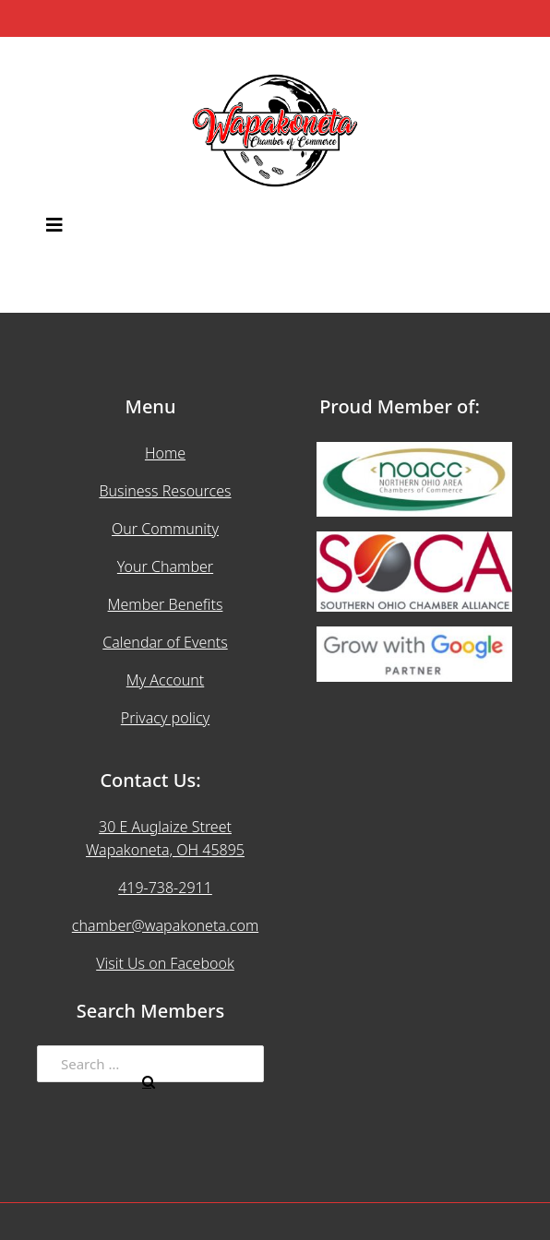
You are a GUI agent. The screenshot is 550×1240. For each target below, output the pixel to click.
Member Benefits (165, 604)
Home (165, 453)
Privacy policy (165, 718)
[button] (275, 226)
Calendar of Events (164, 642)
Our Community (165, 529)
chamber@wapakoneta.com (165, 925)
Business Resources (165, 491)
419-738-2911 (165, 887)
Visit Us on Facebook (165, 963)
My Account (165, 680)
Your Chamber (165, 566)
